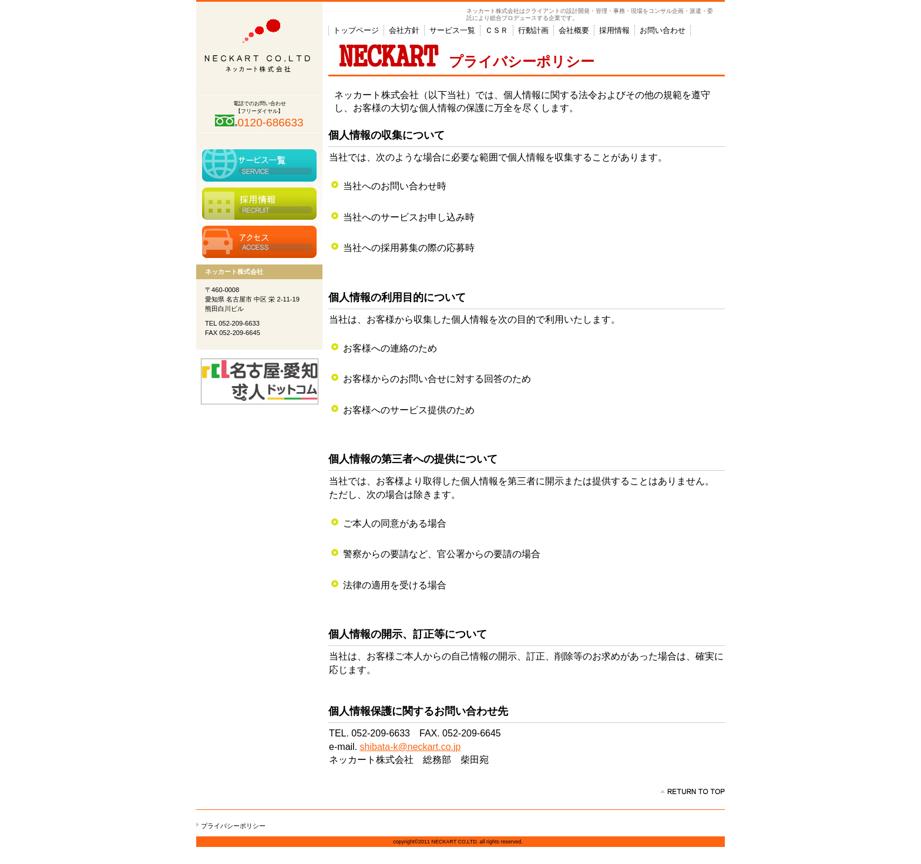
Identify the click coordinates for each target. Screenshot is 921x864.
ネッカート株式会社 (259, 48)
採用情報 (259, 203)
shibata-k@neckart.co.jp (410, 747)
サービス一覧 (259, 165)
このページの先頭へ (692, 792)
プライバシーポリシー (233, 825)
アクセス (259, 242)
